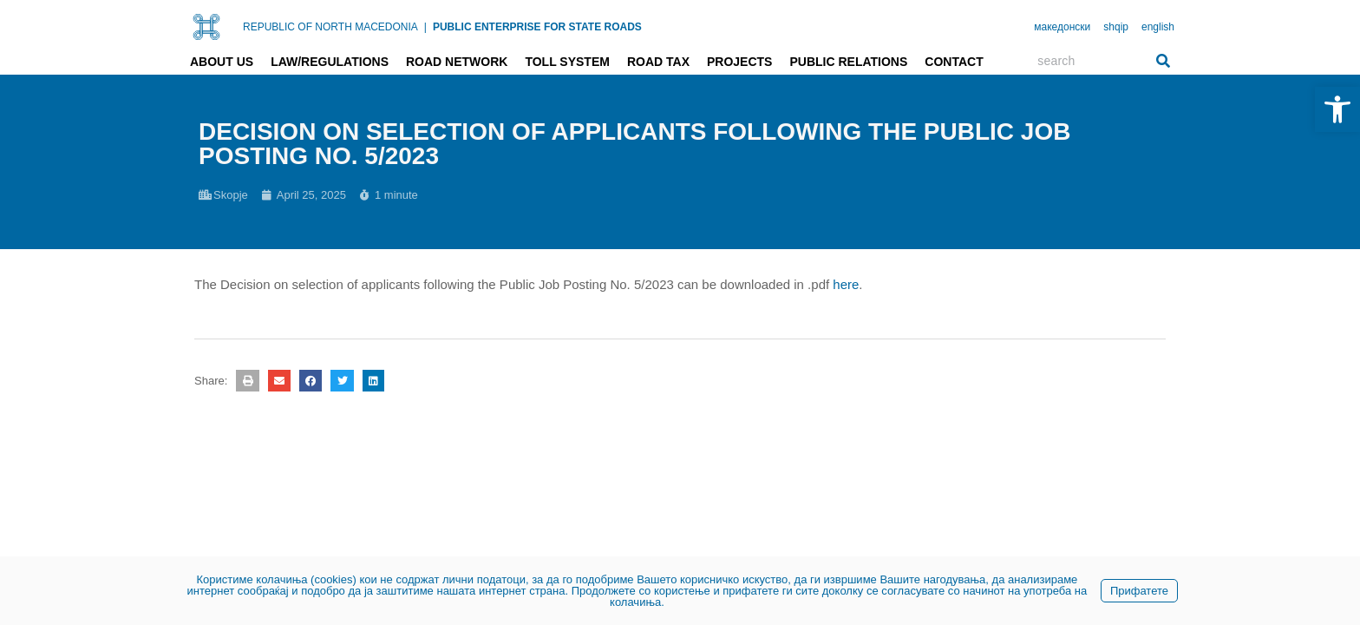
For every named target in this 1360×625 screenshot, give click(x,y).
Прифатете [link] (1139, 590)
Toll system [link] (567, 62)
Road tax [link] (658, 62)
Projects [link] (739, 62)
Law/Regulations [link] (330, 62)
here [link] (846, 284)
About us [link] (221, 62)
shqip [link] (1115, 27)
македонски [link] (1062, 27)
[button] (247, 380)
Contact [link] (954, 62)
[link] (1337, 109)
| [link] (425, 27)
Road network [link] (456, 62)
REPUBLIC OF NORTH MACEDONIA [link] (330, 27)
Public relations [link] (848, 62)
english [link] (1157, 27)
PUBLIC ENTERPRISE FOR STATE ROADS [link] (537, 27)
